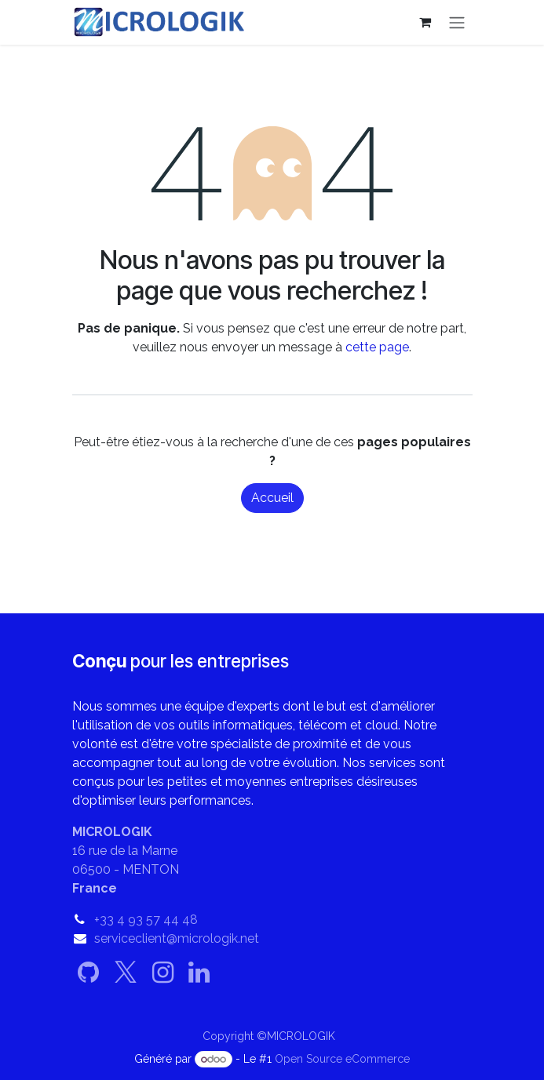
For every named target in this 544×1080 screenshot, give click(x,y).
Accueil (272, 497)
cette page (377, 347)
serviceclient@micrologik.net (176, 938)
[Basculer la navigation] (457, 22)
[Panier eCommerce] (425, 22)
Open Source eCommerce (342, 1059)
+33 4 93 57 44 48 (146, 919)
